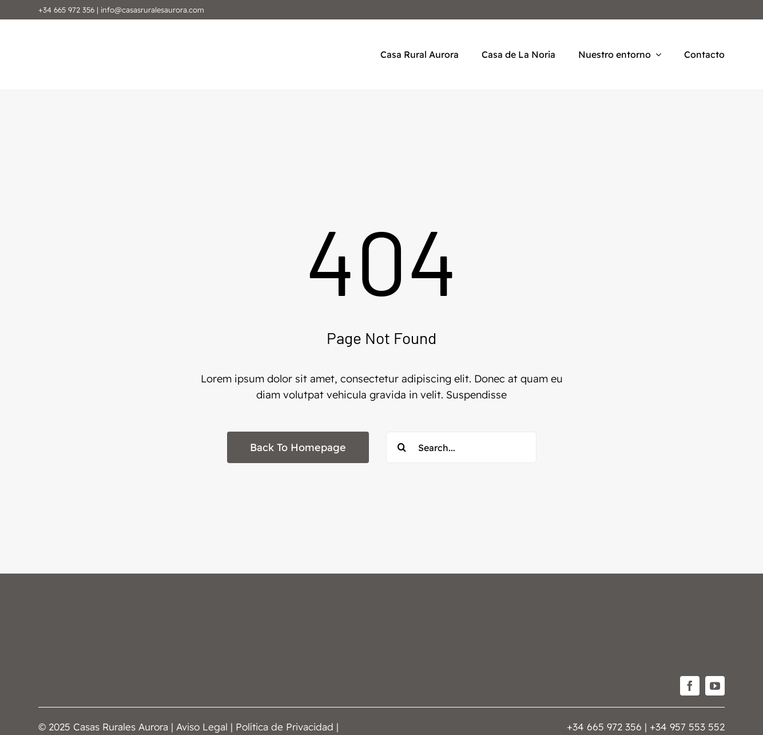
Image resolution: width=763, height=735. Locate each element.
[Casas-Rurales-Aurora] (67, 30)
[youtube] (715, 686)
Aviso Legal (202, 727)
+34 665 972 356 (66, 9)
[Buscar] (402, 447)
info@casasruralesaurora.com (152, 9)
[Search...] (461, 447)
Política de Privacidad (284, 727)
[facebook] (690, 686)
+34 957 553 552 (687, 727)
